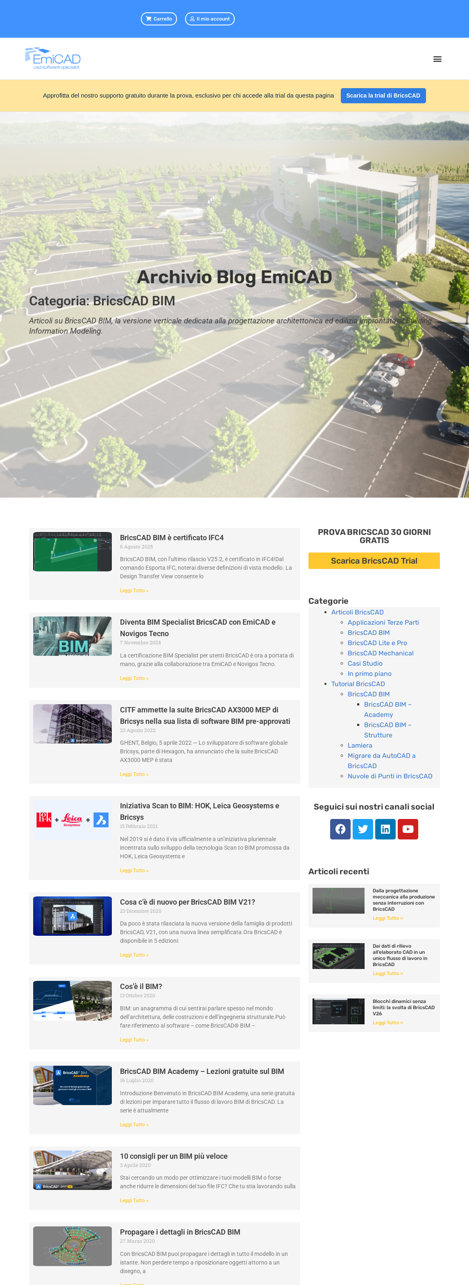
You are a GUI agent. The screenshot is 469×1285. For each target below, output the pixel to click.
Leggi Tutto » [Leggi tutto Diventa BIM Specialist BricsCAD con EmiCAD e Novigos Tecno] (134, 678)
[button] (437, 59)
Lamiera (360, 745)
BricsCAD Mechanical (381, 653)
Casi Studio (365, 663)
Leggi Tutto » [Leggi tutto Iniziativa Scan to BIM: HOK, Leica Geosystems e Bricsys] (134, 870)
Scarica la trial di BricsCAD (384, 95)
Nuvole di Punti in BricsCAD (390, 776)
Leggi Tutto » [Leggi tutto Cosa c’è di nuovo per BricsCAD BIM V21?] (134, 955)
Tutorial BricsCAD (358, 684)
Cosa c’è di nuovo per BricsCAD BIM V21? (187, 902)
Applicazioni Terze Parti (383, 622)
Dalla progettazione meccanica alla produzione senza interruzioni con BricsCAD (404, 900)
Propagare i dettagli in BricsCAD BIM (180, 1232)
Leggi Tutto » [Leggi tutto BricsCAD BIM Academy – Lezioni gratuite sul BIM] (134, 1125)
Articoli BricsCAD (357, 612)
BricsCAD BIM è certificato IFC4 (172, 537)
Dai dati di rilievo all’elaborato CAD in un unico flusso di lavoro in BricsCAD (400, 955)
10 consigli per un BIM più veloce (174, 1156)
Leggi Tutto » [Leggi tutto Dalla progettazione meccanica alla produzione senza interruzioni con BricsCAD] (388, 918)
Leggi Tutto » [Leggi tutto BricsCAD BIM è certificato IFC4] (134, 591)
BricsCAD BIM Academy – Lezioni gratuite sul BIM (202, 1071)
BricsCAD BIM (369, 633)
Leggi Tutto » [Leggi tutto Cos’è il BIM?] (134, 1040)
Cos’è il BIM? (141, 986)
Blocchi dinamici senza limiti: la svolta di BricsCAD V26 (404, 1007)
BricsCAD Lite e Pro (377, 643)
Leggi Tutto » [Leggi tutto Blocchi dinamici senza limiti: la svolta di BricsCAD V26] (388, 1023)
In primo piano (370, 674)
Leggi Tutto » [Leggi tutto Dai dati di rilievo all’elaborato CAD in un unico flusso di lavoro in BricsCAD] (388, 973)
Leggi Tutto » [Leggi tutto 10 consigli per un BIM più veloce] (134, 1200)
